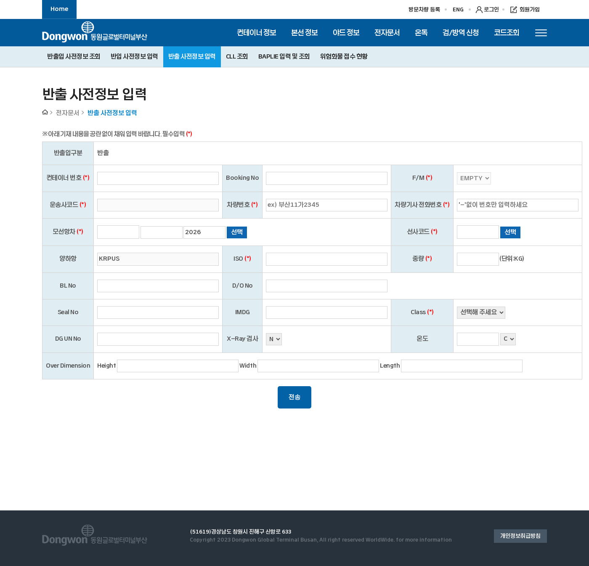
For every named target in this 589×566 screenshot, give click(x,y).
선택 (237, 232)
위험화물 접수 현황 (344, 57)
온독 (421, 32)
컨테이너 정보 (256, 32)
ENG (458, 9)
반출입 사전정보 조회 (74, 57)
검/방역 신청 (461, 32)
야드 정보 (346, 32)
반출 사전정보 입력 (192, 57)
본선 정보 (304, 32)
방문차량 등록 (424, 9)
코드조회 (506, 32)
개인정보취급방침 (520, 536)
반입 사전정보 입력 (134, 57)
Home (59, 9)
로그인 (491, 9)
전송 (294, 397)
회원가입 (530, 9)
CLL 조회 (237, 57)
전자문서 (387, 32)
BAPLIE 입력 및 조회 (284, 57)
